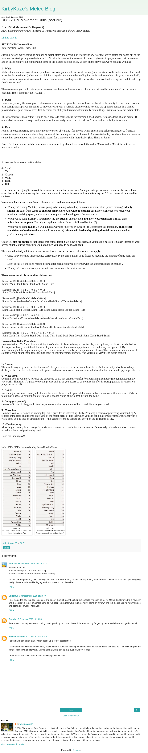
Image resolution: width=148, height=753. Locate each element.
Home (71, 710)
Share (6, 548)
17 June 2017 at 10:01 (36, 636)
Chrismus (13, 596)
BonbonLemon (16, 563)
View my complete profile (12, 744)
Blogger (76, 750)
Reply (11, 587)
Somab (12, 619)
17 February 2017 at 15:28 (29, 619)
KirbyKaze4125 (25, 724)
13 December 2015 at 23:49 (32, 596)
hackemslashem (17, 636)
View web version (71, 716)
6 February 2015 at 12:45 (37, 563)
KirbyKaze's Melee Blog (28, 9)
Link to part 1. (9, 37)
